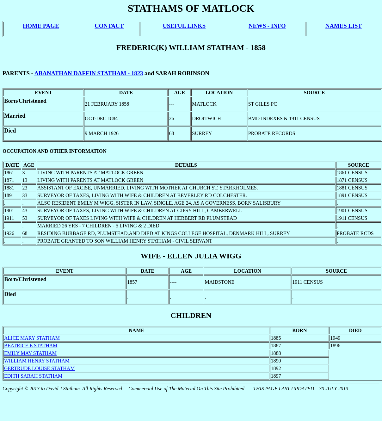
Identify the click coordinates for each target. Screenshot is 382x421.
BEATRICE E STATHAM (31, 345)
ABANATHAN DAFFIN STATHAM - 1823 (88, 73)
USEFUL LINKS (184, 25)
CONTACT (109, 25)
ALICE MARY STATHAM (32, 338)
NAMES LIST (343, 25)
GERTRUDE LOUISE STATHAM (39, 368)
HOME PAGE (41, 25)
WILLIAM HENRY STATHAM (37, 360)
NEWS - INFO (267, 25)
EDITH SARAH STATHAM (33, 376)
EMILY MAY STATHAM (30, 353)
